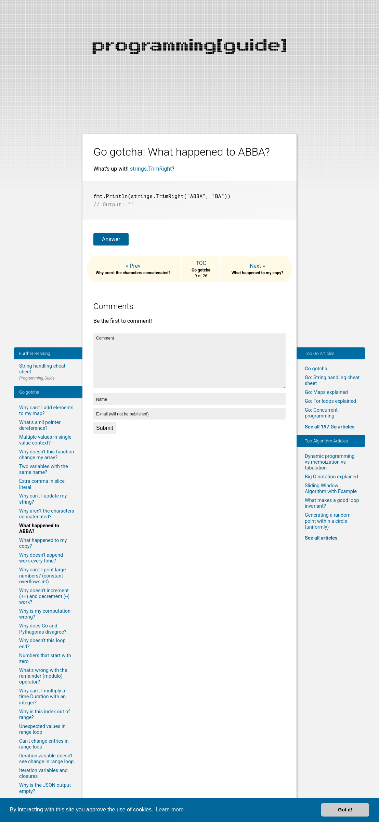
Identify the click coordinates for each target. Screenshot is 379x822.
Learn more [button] (170, 809)
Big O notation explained (331, 477)
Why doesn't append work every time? (41, 558)
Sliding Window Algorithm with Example (331, 488)
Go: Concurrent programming (321, 413)
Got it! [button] (345, 809)
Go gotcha (316, 369)
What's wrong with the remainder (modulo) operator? (43, 676)
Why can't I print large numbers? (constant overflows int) (42, 576)
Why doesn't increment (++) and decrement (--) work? (44, 597)
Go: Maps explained (326, 392)
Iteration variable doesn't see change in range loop (46, 759)
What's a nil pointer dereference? (40, 425)
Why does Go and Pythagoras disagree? (42, 629)
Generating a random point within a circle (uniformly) (328, 521)
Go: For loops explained (330, 401)
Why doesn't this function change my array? (46, 455)
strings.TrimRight (151, 168)
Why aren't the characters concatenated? (46, 514)
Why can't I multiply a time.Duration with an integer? (42, 697)
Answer (111, 238)
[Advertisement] (189, 48)
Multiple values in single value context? (45, 440)
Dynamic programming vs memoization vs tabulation (330, 462)
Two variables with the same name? (43, 469)
